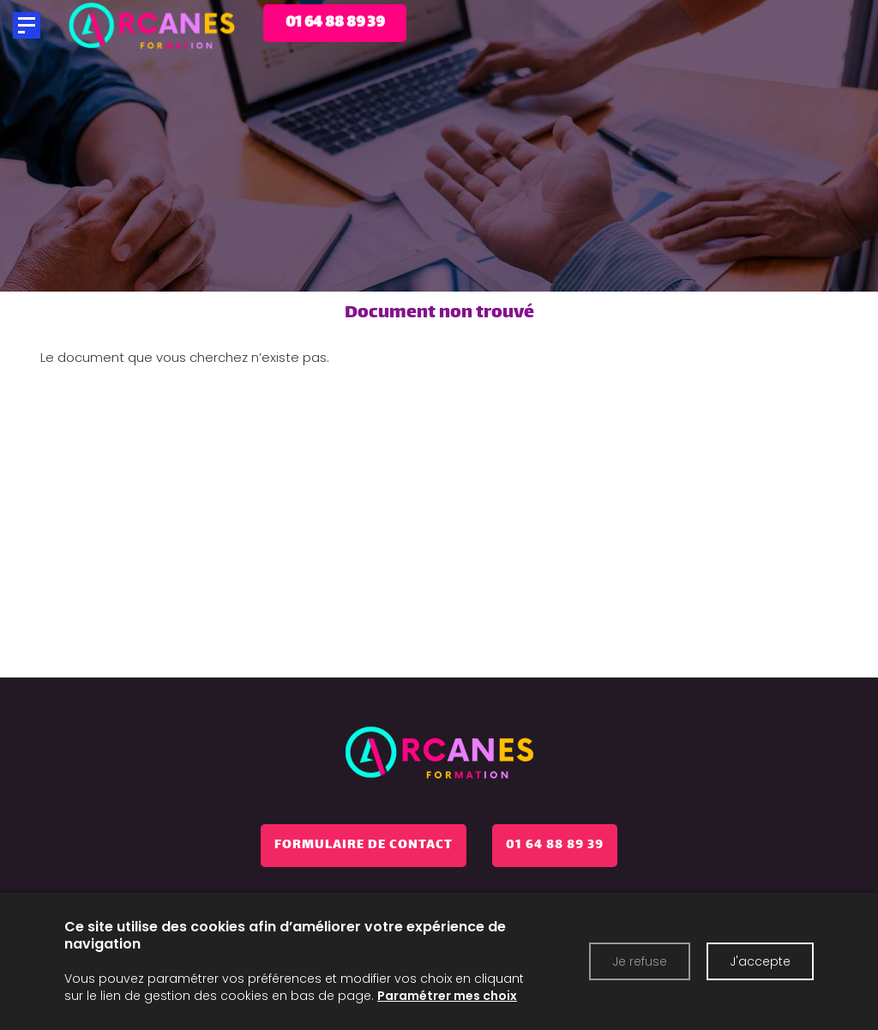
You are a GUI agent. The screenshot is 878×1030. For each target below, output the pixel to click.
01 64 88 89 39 (555, 845)
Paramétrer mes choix (447, 995)
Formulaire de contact (363, 845)
